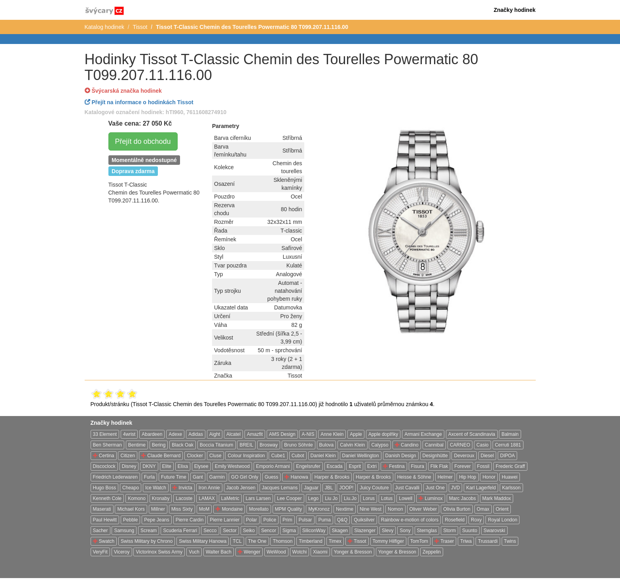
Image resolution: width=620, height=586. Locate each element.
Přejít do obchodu (143, 141)
